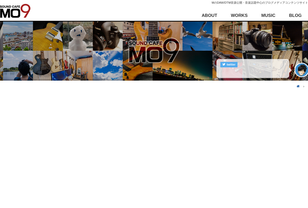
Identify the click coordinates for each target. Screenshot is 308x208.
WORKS (239, 15)
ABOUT (209, 15)
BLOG (295, 15)
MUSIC (268, 15)
